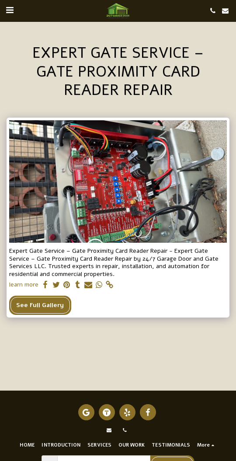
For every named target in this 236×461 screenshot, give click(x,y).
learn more (23, 285)
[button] (9, 10)
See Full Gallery (40, 305)
